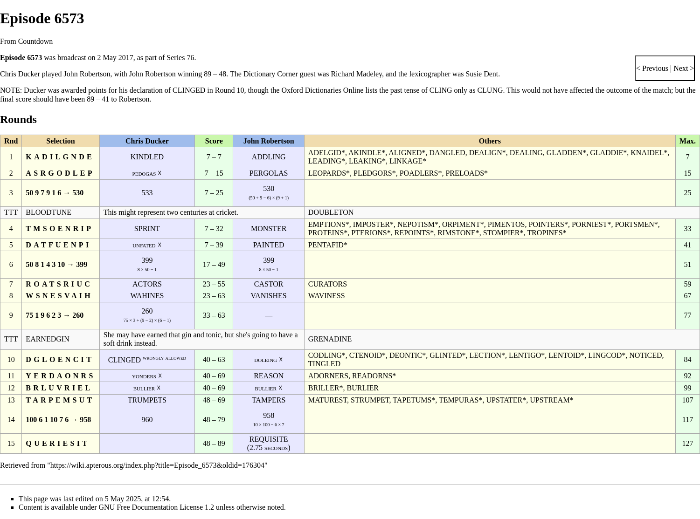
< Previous (652, 68)
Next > (683, 68)
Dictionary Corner (270, 74)
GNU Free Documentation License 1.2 (156, 507)
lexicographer (429, 74)
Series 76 (180, 57)
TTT (11, 212)
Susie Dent (482, 74)
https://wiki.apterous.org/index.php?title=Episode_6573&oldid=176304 (157, 465)
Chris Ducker (20, 74)
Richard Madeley (356, 74)
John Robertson (86, 74)
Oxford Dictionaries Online (322, 90)
